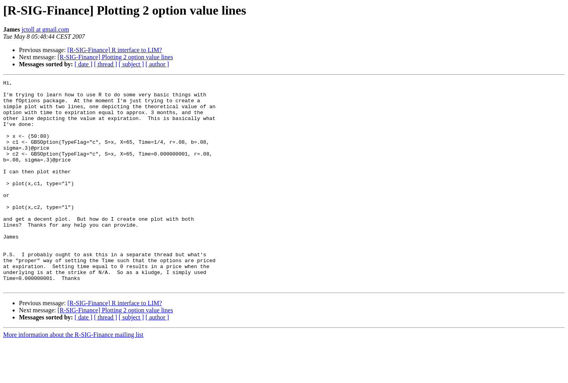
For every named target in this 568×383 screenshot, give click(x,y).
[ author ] (157, 64)
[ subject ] (131, 64)
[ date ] (83, 64)
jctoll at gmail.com (45, 29)
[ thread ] (105, 64)
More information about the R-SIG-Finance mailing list (73, 376)
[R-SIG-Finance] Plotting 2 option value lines (115, 57)
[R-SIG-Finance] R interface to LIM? (114, 50)
